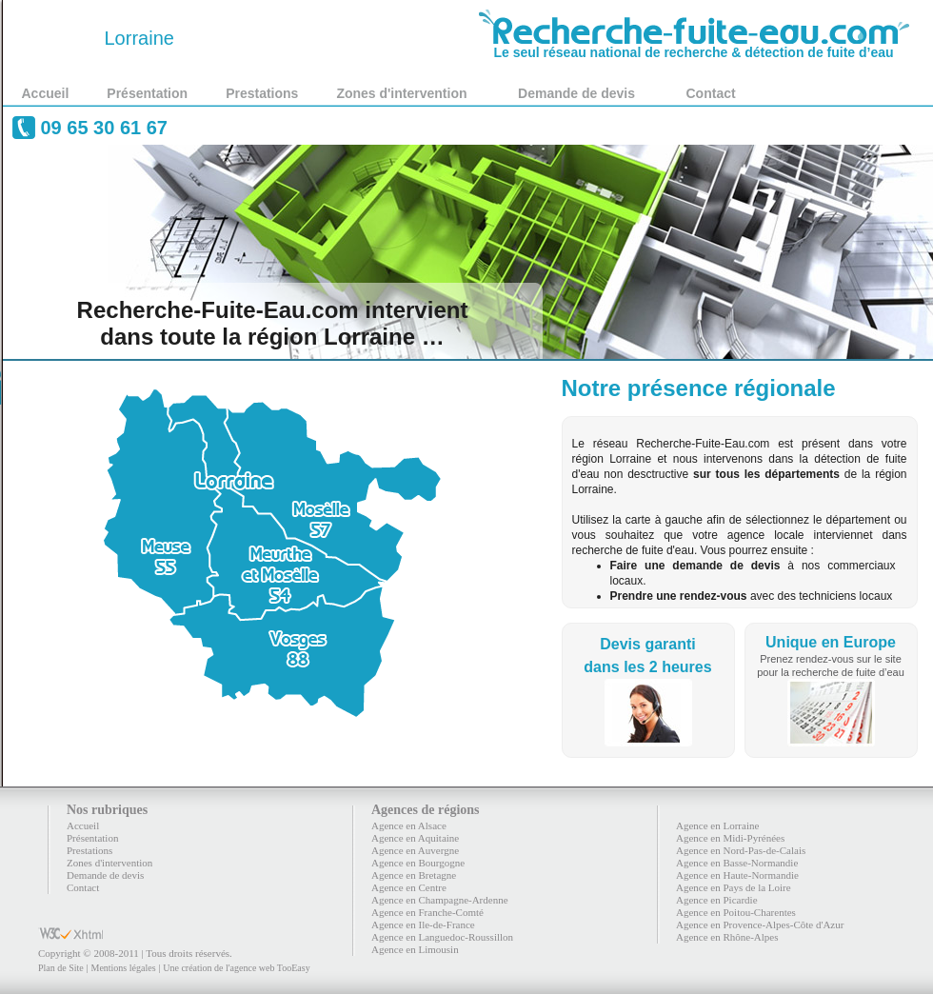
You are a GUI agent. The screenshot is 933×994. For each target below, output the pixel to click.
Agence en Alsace (409, 825)
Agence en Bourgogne (418, 862)
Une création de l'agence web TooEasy (236, 968)
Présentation (147, 93)
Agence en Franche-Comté (427, 912)
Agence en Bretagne (413, 875)
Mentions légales (122, 968)
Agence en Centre (409, 887)
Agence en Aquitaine (415, 838)
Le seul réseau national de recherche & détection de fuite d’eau (694, 45)
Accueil (45, 93)
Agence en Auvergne (415, 850)
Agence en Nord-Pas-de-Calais (740, 850)
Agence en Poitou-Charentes (736, 912)
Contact (711, 93)
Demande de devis (576, 93)
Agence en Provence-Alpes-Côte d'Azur (760, 924)
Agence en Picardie (717, 899)
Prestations (262, 93)
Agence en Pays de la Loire (733, 887)
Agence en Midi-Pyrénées (730, 838)
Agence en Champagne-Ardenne (439, 899)
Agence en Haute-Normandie (737, 875)
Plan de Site (61, 968)
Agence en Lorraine (717, 825)
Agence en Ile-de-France (423, 924)
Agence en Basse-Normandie (737, 862)
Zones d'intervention (401, 93)
